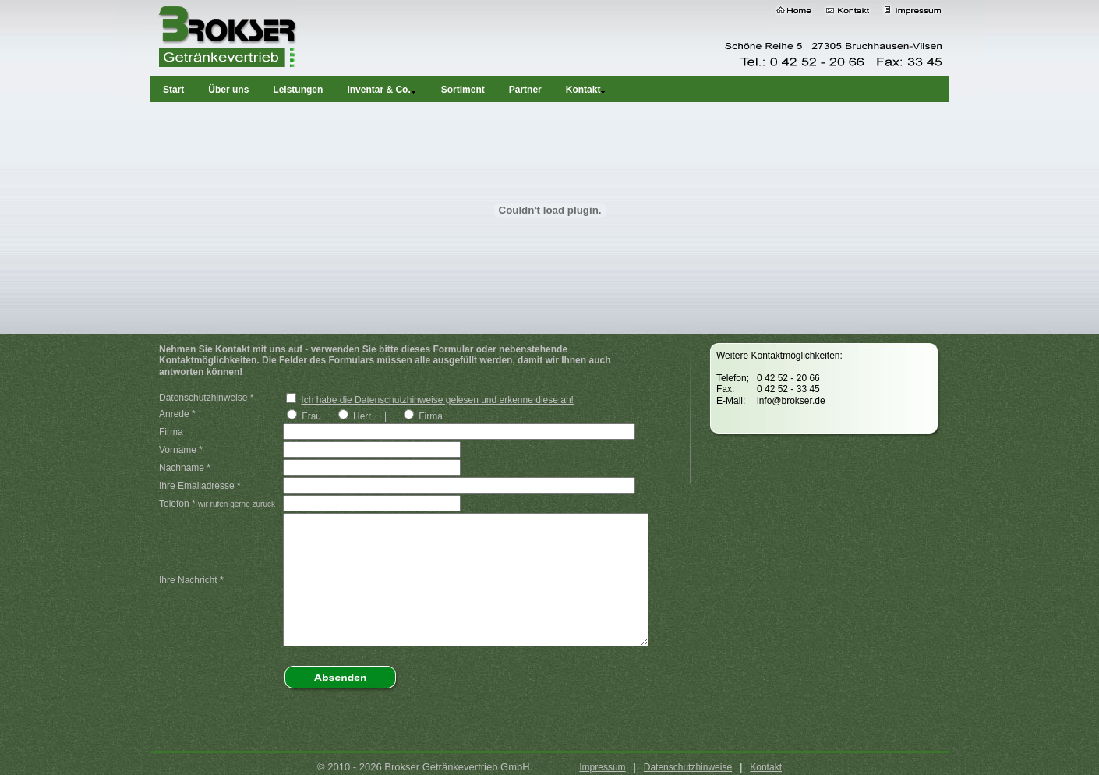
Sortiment (463, 89)
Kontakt (766, 767)
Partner (525, 89)
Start (173, 89)
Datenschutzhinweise (688, 767)
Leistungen (298, 89)
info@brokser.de (791, 400)
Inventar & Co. (381, 89)
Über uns (228, 89)
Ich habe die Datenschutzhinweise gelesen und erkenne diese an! (437, 400)
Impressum (602, 767)
